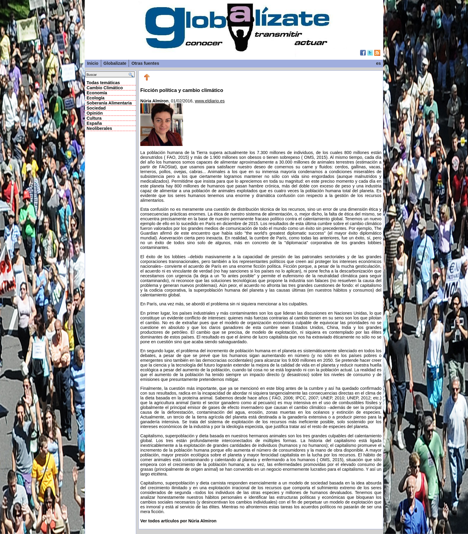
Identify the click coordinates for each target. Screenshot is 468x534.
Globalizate (115, 63)
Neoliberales (99, 128)
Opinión (95, 113)
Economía (97, 92)
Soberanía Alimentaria (109, 103)
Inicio (92, 63)
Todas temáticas (103, 82)
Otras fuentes (145, 63)
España (94, 123)
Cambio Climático (105, 87)
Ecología (95, 98)
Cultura (94, 118)
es (378, 63)
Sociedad (96, 108)
